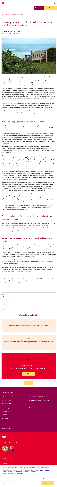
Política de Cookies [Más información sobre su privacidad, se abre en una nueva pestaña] (19, 473)
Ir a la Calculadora (28, 374)
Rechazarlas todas (9, 483)
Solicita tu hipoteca (50, 7)
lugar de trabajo (7, 103)
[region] (28, 476)
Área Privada (38, 7)
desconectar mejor (22, 133)
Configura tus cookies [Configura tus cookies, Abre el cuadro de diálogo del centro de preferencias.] (46, 478)
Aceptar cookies (47, 483)
